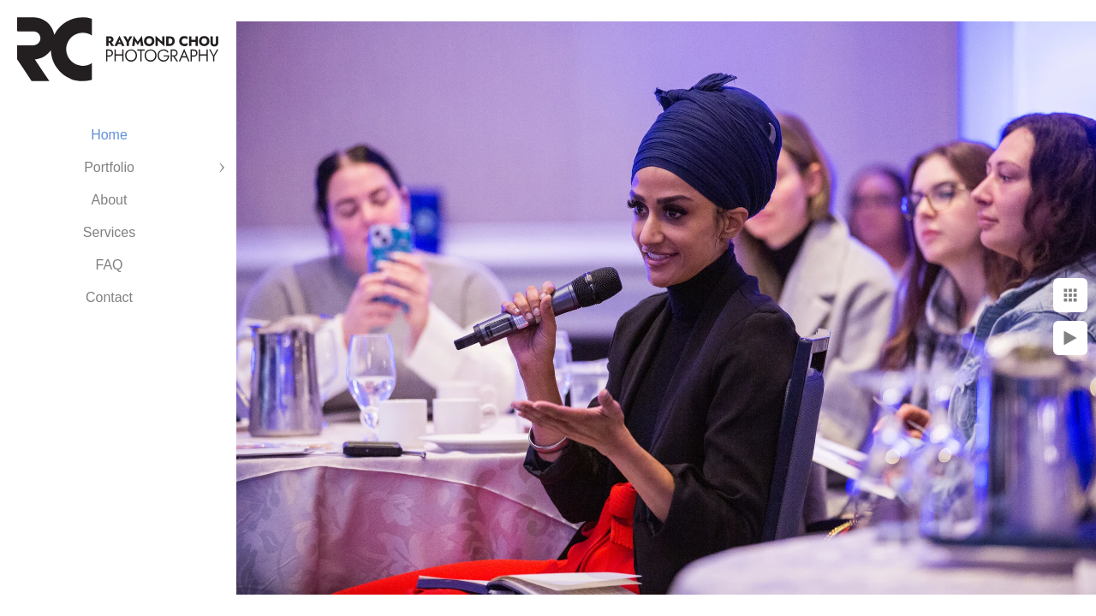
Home (109, 134)
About (110, 199)
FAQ (108, 265)
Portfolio (109, 167)
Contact (109, 297)
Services (109, 232)
